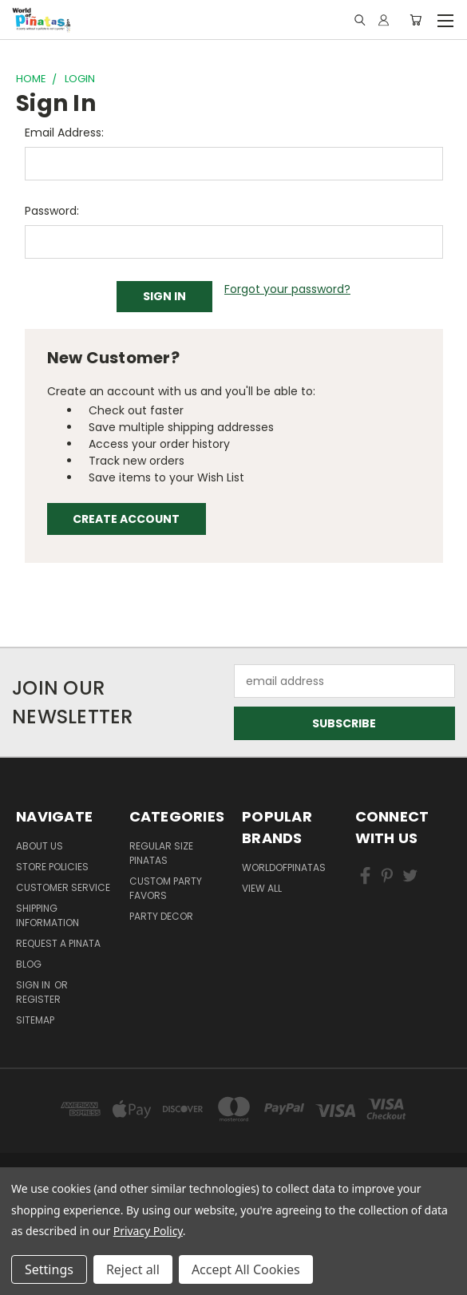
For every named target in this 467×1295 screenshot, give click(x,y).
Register (38, 999)
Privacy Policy (148, 1230)
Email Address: (64, 133)
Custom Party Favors (165, 888)
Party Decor (161, 916)
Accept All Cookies (246, 1269)
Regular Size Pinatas (161, 853)
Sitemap (35, 1020)
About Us (39, 846)
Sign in (34, 985)
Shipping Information (47, 915)
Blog (29, 964)
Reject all (133, 1269)
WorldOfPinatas (284, 867)
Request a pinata (58, 943)
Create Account (126, 519)
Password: (52, 211)
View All (262, 888)
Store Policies (52, 866)
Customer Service (63, 887)
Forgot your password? (287, 289)
